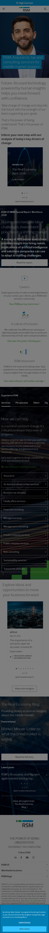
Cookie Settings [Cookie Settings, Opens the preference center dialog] (24, 925)
